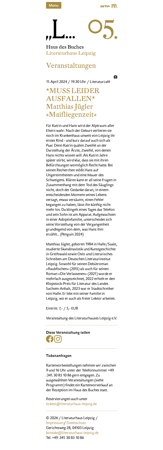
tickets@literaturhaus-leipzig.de (71, 404)
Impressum (55, 423)
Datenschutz (76, 423)
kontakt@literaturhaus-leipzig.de (72, 433)
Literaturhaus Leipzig (71, 53)
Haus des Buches (65, 47)
